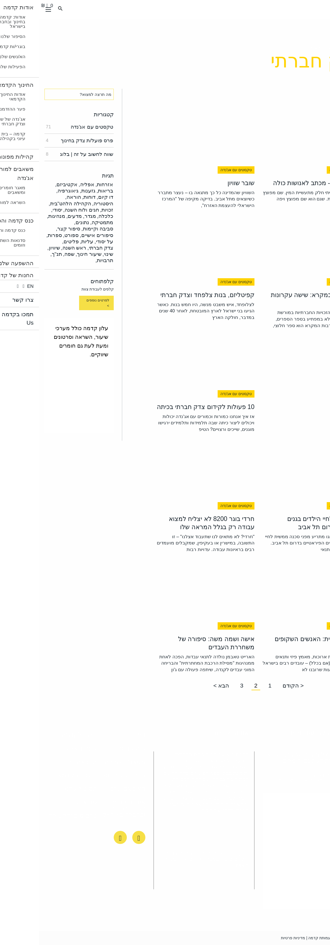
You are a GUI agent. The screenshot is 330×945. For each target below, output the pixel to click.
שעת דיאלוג (42, 748)
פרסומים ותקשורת (34, 815)
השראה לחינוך (39, 761)
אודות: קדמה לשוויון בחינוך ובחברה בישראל (85, 808)
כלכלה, (66, 216)
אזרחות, (65, 184)
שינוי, (69, 254)
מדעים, (35, 216)
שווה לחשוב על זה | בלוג (40, 154)
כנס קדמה (92, 748)
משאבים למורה (86, 761)
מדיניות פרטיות (254, 938)
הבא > (182, 685)
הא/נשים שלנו (88, 788)
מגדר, (50, 216)
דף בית (97, 734)
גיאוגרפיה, (28, 191)
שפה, (29, 254)
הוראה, (34, 197)
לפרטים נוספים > (58, 303)
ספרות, (15, 235)
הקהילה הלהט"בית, (31, 203)
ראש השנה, (34, 248)
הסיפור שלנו (42, 788)
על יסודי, (64, 241)
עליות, (47, 241)
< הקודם (254, 685)
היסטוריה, (63, 203)
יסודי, (17, 210)
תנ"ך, (17, 254)
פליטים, (31, 241)
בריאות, (66, 191)
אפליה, (47, 184)
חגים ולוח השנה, (42, 210)
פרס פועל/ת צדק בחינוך (40, 140)
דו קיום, (66, 197)
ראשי (319, 48)
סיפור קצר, (29, 229)
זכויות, (67, 210)
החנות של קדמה (84, 775)
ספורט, (32, 235)
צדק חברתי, (61, 248)
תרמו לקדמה (40, 734)
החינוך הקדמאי (37, 775)
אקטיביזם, (27, 184)
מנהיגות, (17, 216)
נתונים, (42, 222)
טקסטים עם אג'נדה (40, 127)
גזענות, (48, 191)
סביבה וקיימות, (58, 229)
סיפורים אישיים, (57, 235)
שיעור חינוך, (49, 254)
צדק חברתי (295, 48)
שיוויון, (14, 248)
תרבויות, (65, 260)
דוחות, (49, 197)
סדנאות (48, 801)
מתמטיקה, (62, 222)
